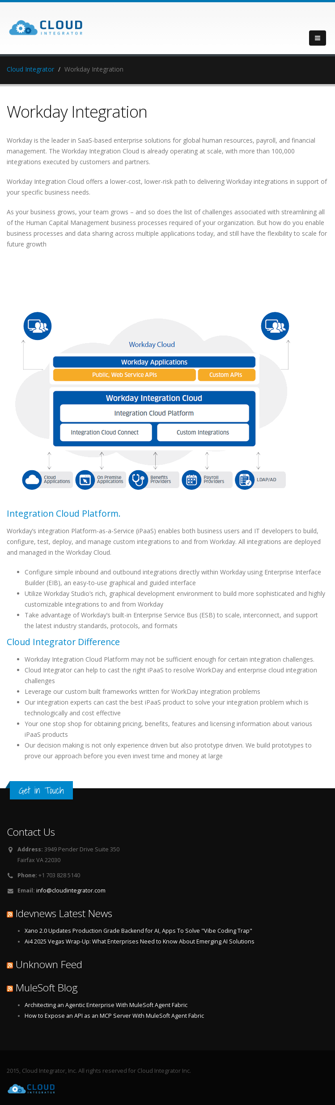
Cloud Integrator (30, 69)
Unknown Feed (49, 964)
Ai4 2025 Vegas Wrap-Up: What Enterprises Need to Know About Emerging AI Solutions (139, 941)
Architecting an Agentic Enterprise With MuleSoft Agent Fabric (106, 1005)
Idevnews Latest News (64, 913)
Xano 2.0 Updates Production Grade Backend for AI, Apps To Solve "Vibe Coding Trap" (138, 931)
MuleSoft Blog (47, 987)
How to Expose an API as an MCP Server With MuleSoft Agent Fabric (114, 1016)
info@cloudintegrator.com (71, 890)
